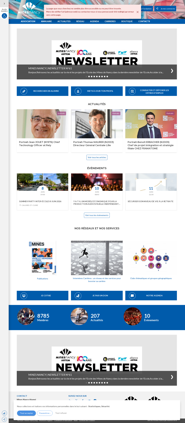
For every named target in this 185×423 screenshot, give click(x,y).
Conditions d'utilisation (63, 420)
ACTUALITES (64, 21)
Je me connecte (165, 8)
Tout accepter (26, 413)
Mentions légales (45, 420)
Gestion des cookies (87, 420)
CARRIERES (110, 21)
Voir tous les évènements (96, 215)
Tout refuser (61, 413)
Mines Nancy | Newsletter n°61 (50, 68)
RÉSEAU (80, 21)
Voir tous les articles (97, 157)
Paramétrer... (45, 413)
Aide (75, 420)
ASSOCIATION (28, 21)
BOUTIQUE (127, 21)
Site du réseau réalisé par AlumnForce (162, 420)
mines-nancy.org (30, 420)
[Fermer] (137, 12)
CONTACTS (144, 21)
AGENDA (94, 21)
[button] (4, 419)
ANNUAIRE (46, 21)
